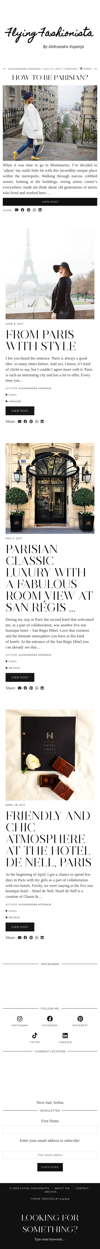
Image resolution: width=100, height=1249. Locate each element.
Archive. (51, 1191)
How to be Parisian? (50, 77)
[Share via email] (17, 210)
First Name (50, 1121)
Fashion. (71, 68)
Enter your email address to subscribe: (50, 1140)
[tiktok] (35, 1038)
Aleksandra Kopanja (24, 68)
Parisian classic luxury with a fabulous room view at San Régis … (49, 578)
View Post (50, 201)
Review (14, 667)
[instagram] (20, 1021)
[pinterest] (80, 1021)
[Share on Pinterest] (29, 210)
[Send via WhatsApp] (34, 210)
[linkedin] (65, 1038)
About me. (62, 1188)
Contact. (82, 1188)
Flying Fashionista (34, 1188)
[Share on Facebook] (23, 210)
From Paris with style (41, 340)
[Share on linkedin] (40, 210)
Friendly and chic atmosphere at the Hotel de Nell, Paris (49, 839)
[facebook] (50, 1021)
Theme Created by (50, 1198)
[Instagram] (12, 977)
